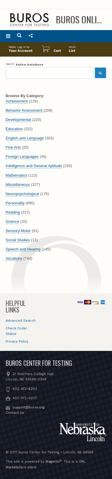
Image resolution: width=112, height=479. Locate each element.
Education (14, 129)
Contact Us (15, 413)
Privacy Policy (17, 341)
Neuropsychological (22, 194)
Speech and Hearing (23, 249)
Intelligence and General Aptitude (34, 166)
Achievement (17, 101)
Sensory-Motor (18, 230)
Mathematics (16, 175)
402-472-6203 (25, 389)
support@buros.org (29, 407)
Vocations (14, 258)
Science (12, 221)
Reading (13, 212)
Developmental (18, 119)
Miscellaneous (18, 184)
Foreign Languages (22, 156)
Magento (53, 462)
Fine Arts (13, 147)
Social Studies (18, 240)
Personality (15, 203)
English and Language (25, 138)
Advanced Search (21, 321)
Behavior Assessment (24, 110)
